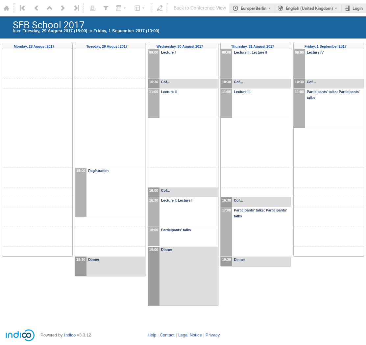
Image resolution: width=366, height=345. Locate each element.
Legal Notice (190, 335)
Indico (70, 335)
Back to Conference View (200, 8)
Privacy (213, 335)
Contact (167, 335)
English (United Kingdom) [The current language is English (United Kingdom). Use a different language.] (309, 8)
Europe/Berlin (253, 8)
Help (152, 335)
